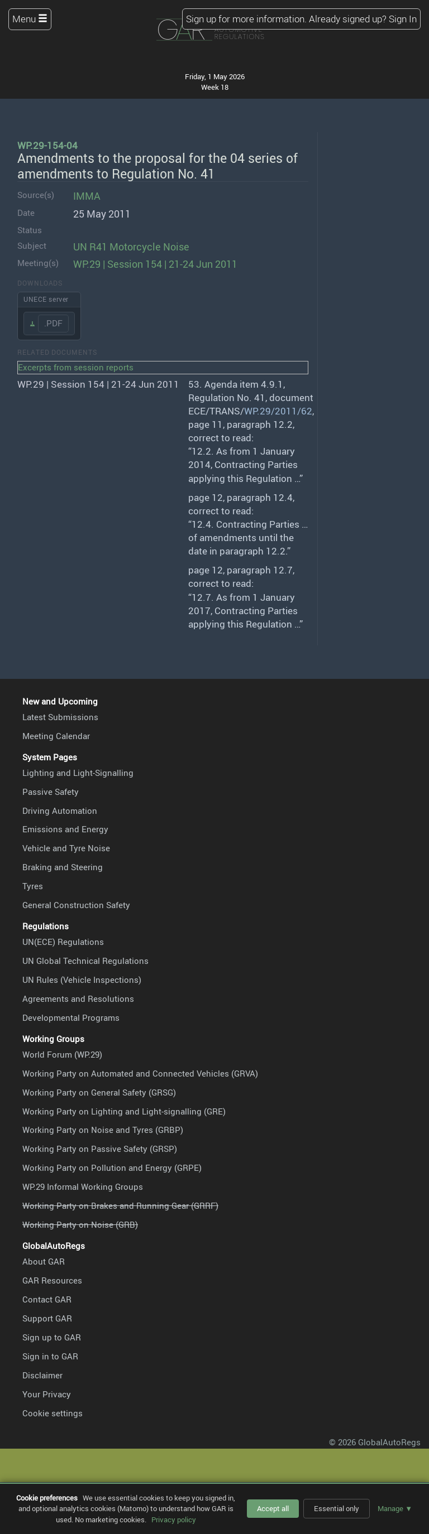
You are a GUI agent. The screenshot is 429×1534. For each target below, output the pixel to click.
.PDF (53, 323)
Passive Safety (50, 791)
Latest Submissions (60, 716)
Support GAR (47, 1318)
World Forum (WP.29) (62, 1054)
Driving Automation (59, 810)
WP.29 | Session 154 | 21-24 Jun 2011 (155, 264)
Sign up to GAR (51, 1337)
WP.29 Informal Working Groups (82, 1186)
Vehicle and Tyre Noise (66, 847)
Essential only (336, 1508)
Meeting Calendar (56, 735)
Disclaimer (42, 1375)
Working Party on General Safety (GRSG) (99, 1092)
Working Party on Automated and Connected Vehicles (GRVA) (140, 1073)
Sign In (403, 18)
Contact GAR (47, 1299)
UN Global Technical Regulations (85, 960)
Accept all (273, 1508)
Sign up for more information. (246, 18)
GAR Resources (52, 1280)
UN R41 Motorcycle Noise (131, 246)
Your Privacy (46, 1394)
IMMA (87, 195)
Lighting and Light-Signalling (78, 772)
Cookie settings (52, 1413)
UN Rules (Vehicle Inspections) (81, 979)
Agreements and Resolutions (78, 998)
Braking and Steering (62, 866)
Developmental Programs (71, 1017)
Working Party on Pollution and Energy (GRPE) (112, 1167)
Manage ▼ (395, 1508)
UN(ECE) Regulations (63, 941)
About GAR (43, 1261)
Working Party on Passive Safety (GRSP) (99, 1148)
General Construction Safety (76, 904)
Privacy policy (173, 1519)
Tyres (32, 885)
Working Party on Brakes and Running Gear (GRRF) (120, 1205)
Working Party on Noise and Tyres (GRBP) (102, 1129)
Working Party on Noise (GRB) (80, 1224)
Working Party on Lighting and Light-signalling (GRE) (124, 1111)
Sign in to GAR (50, 1356)
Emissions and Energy (65, 828)
